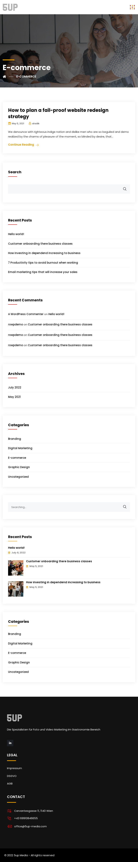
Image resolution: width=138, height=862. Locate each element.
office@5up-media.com (30, 826)
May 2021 (14, 397)
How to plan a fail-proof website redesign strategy (58, 113)
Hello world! (16, 234)
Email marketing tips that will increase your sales (42, 272)
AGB (10, 783)
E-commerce (17, 458)
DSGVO (12, 776)
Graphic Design (19, 467)
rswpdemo (15, 324)
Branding (14, 439)
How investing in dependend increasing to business (44, 253)
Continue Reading (21, 145)
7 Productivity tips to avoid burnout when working (43, 263)
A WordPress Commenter (25, 314)
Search (14, 172)
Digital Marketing (20, 448)
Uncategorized (18, 477)
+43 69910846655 (26, 818)
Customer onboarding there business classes (40, 244)
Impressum (14, 768)
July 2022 (14, 387)
